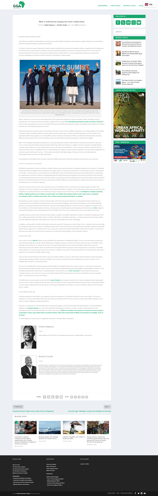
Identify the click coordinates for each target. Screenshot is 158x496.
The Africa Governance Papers (21, 469)
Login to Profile (84, 464)
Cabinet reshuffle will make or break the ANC (74, 438)
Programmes (102, 9)
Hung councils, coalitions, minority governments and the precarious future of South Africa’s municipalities (98, 439)
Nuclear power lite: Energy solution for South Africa (48, 438)
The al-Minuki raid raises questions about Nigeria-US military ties (130, 73)
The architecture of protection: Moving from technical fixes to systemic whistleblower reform (132, 44)
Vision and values (51, 464)
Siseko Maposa (49, 25)
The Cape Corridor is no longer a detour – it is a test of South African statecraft (132, 82)
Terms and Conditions (126, 493)
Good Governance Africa (23, 493)
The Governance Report (19, 467)
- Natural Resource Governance (21, 484)
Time (95, 208)
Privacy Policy (111, 493)
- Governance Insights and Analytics (22, 480)
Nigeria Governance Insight (20, 473)
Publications (115, 9)
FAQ (118, 493)
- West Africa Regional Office (54, 485)
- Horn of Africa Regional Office (55, 479)
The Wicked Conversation (20, 471)
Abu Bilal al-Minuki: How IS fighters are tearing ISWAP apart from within (132, 53)
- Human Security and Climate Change (23, 482)
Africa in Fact (16, 465)
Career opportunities (52, 468)
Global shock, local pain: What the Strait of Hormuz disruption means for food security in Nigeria (132, 63)
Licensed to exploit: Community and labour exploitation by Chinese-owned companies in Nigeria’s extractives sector (25, 440)
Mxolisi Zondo (62, 25)
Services (142, 9)
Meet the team (50, 470)
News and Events (51, 466)
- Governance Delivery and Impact (22, 478)
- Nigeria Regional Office (53, 481)
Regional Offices (129, 9)
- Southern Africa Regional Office (55, 483)
